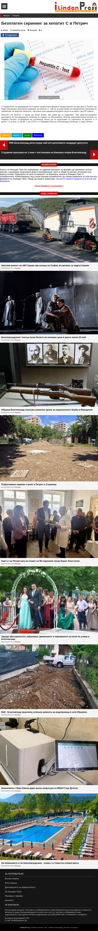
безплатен (38, 135)
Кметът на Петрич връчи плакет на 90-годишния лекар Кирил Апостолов (40, 561)
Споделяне (10, 35)
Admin (4, 30)
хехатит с (17, 135)
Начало (6, 16)
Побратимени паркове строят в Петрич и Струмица (28, 484)
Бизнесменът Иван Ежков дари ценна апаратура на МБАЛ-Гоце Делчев (39, 788)
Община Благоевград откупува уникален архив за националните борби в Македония (47, 410)
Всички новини (12, 879)
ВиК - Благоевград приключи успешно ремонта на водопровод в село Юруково (44, 712)
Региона (15, 16)
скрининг (5, 135)
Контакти (9, 900)
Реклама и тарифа (13, 896)
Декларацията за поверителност (20, 887)
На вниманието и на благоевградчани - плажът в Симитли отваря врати (40, 863)
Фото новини (11, 883)
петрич (27, 135)
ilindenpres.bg (25, 927)
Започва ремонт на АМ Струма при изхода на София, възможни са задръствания (45, 265)
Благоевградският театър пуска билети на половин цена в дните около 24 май (43, 337)
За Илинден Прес (13, 892)
